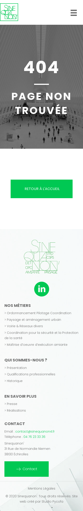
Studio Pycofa (52, 501)
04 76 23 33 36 (34, 437)
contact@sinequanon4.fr (35, 431)
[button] (26, 469)
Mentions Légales (41, 488)
